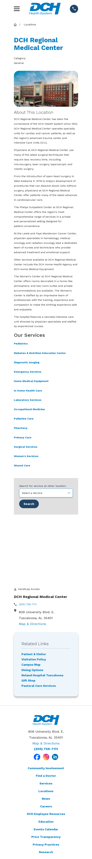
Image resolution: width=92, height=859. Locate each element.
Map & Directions (32, 560)
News (46, 734)
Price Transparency (46, 773)
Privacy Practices (46, 780)
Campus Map (30, 600)
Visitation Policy (33, 595)
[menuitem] (46, 835)
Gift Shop (28, 616)
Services (45, 719)
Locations (45, 727)
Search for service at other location (42, 486)
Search (29, 504)
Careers (46, 742)
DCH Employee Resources (46, 750)
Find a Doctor (46, 711)
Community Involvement (46, 704)
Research (46, 788)
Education (46, 757)
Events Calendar (46, 765)
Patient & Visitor (33, 590)
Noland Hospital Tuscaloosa (42, 611)
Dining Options (32, 606)
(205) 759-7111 (28, 540)
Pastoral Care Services (38, 621)
